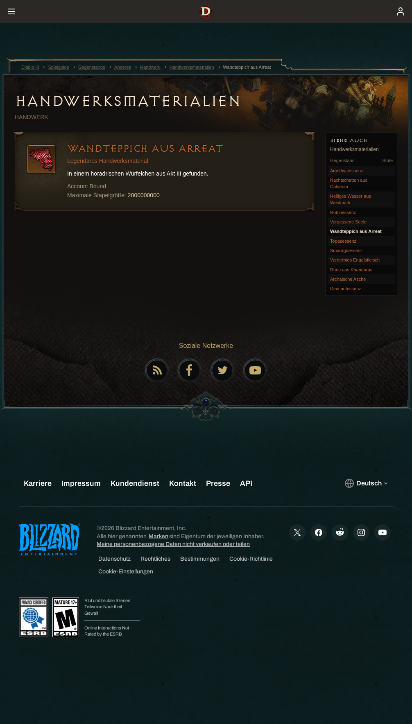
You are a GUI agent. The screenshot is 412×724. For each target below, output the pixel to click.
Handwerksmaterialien (127, 101)
